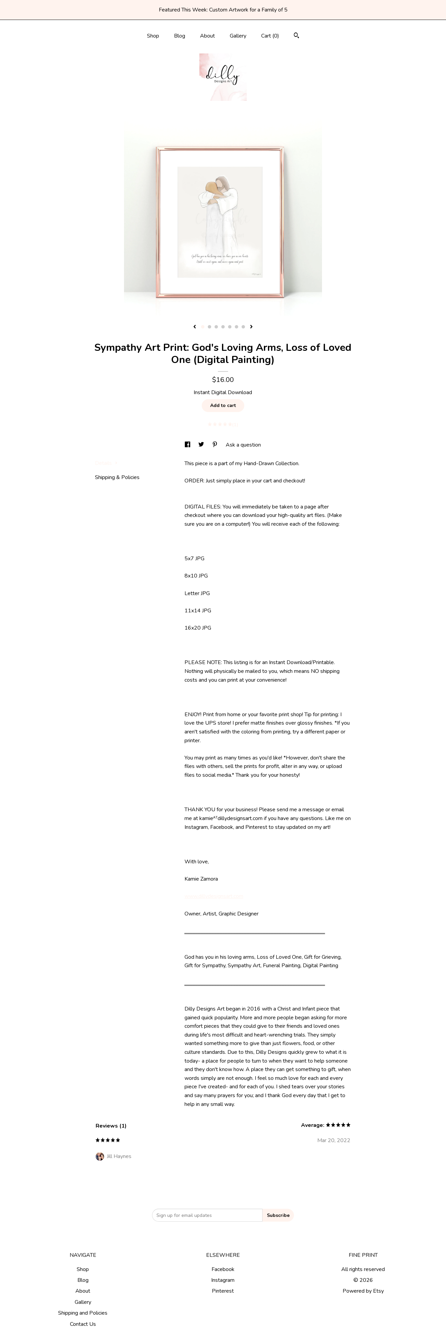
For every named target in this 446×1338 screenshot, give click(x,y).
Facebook (223, 1269)
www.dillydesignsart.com (213, 896)
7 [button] (243, 326)
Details (106, 463)
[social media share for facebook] (188, 445)
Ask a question (243, 445)
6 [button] (236, 326)
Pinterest (223, 1291)
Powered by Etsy (363, 1291)
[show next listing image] (251, 327)
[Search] (296, 36)
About (207, 36)
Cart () (270, 36)
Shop (153, 36)
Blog (179, 36)
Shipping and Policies (82, 1313)
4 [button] (223, 326)
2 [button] (209, 326)
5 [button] (229, 326)
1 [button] (202, 326)
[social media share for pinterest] (215, 445)
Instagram (222, 1280)
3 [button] (216, 326)
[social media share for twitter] (201, 445)
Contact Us (83, 1324)
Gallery (238, 36)
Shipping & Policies (117, 477)
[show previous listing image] (194, 327)
